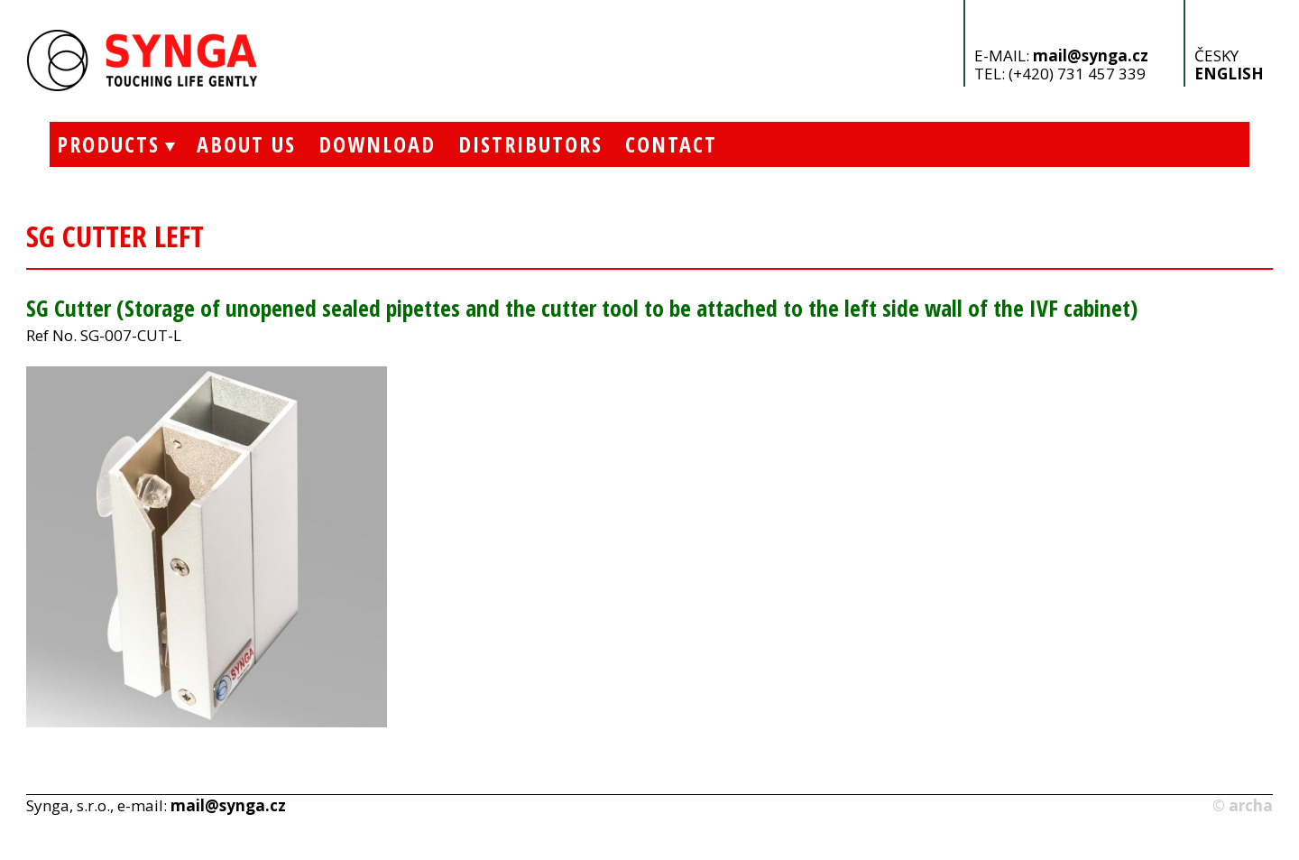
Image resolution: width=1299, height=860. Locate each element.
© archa (1242, 805)
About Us (246, 144)
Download (377, 144)
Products (105, 144)
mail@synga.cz (1090, 55)
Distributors (530, 144)
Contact (671, 144)
